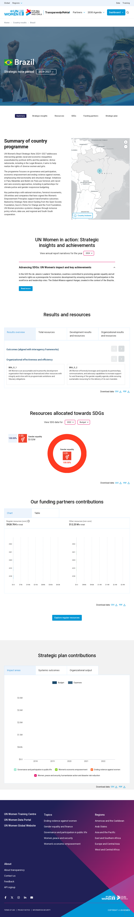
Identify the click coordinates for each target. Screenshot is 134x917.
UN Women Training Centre (20, 814)
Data (118, 3)
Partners (77, 12)
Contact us (10, 876)
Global (7, 3)
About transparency (14, 870)
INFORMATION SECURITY (42, 910)
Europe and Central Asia (107, 844)
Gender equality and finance (58, 827)
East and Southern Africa (108, 838)
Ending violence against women (107, 770)
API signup (9, 887)
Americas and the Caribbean (109, 821)
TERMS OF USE (9, 910)
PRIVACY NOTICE (24, 910)
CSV (116, 391)
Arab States (101, 827)
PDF (125, 391)
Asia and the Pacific (105, 832)
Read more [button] (25, 288)
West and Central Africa (107, 850)
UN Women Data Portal (17, 820)
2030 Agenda (95, 12)
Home (6, 23)
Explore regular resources (67, 617)
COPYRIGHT (113, 910)
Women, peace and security (58, 838)
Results (63, 12)
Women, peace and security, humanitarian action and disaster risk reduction (69, 775)
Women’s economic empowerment (73, 770)
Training (126, 3)
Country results (20, 23)
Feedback (9, 881)
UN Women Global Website (20, 825)
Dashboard (115, 12)
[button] (99, 171)
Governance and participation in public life (35, 770)
